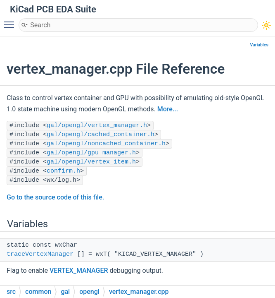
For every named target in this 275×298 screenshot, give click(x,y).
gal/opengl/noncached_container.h (106, 143)
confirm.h (63, 171)
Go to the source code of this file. (55, 197)
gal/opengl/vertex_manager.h (97, 125)
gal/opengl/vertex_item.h (91, 162)
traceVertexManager (40, 254)
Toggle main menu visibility (11, 21)
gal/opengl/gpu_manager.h (91, 152)
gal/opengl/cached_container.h (100, 134)
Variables (259, 45)
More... (167, 109)
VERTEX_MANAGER (79, 270)
